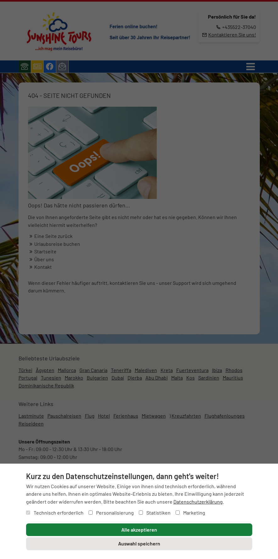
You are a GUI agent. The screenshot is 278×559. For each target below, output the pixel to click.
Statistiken (155, 513)
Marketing (190, 513)
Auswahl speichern (139, 543)
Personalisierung (111, 513)
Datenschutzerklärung (198, 502)
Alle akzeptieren (139, 530)
